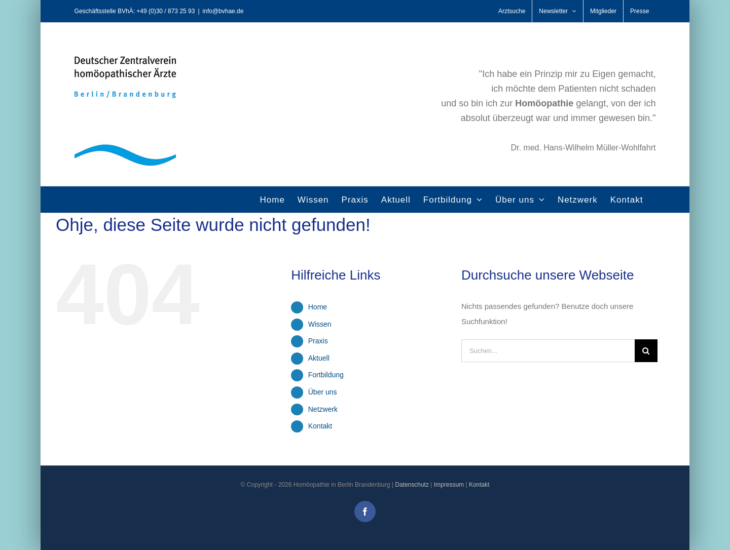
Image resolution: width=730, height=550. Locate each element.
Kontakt (320, 426)
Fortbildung (326, 375)
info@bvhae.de (223, 11)
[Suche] (646, 350)
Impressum (449, 484)
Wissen (320, 324)
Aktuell (319, 358)
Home (317, 307)
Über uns (322, 392)
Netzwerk (323, 409)
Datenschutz (412, 484)
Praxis (318, 341)
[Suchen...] (548, 350)
